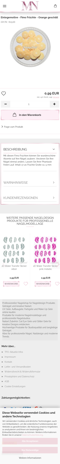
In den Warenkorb (26, 114)
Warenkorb (11, 284)
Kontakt (8, 362)
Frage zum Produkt (13, 127)
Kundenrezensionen (20, 198)
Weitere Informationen (30, 458)
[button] (5, 104)
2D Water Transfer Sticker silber (14, 267)
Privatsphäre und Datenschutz (19, 376)
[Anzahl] (30, 104)
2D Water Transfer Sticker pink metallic (45, 267)
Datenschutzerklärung (32, 435)
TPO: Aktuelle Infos (14, 352)
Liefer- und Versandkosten (18, 367)
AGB (7, 381)
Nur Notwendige (30, 450)
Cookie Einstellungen (15, 386)
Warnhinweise (15, 182)
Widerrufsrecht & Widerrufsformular (22, 371)
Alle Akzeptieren (30, 441)
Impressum (10, 357)
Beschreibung (15, 149)
